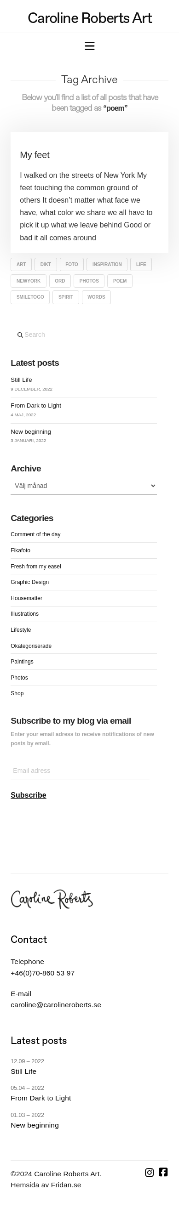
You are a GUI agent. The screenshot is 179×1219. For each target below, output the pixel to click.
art (21, 264)
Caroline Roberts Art (89, 18)
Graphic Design (30, 582)
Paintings (22, 661)
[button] (89, 46)
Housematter (26, 598)
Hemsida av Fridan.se (46, 1185)
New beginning (31, 431)
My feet (34, 155)
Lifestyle (21, 630)
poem (120, 280)
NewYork (28, 280)
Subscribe (28, 795)
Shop (17, 693)
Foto (71, 264)
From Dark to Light (36, 405)
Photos (89, 280)
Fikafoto (20, 550)
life (141, 264)
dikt (45, 264)
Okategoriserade (31, 646)
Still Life (21, 379)
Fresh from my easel (36, 566)
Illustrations (25, 614)
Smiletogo (30, 297)
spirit (65, 297)
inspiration (107, 264)
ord (60, 280)
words (96, 297)
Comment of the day (35, 534)
